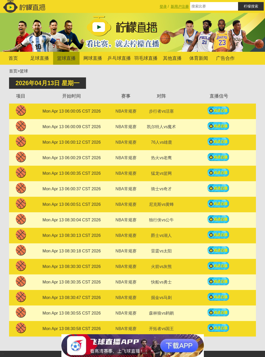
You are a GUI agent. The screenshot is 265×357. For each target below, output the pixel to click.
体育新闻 (198, 58)
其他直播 (172, 58)
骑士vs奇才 (161, 189)
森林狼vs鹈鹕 (161, 313)
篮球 (24, 71)
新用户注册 (180, 6)
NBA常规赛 (126, 111)
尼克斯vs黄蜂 (161, 204)
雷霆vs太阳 (161, 251)
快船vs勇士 (161, 282)
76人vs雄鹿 (161, 142)
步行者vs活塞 (161, 111)
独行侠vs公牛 (161, 220)
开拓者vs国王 (161, 328)
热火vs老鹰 (161, 158)
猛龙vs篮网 (161, 173)
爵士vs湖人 (161, 235)
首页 (13, 58)
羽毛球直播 (145, 58)
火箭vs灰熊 (161, 266)
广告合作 (225, 58)
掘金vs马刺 (161, 297)
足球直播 (39, 58)
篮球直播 (66, 58)
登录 (163, 6)
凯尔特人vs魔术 (161, 127)
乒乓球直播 (119, 58)
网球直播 (92, 58)
